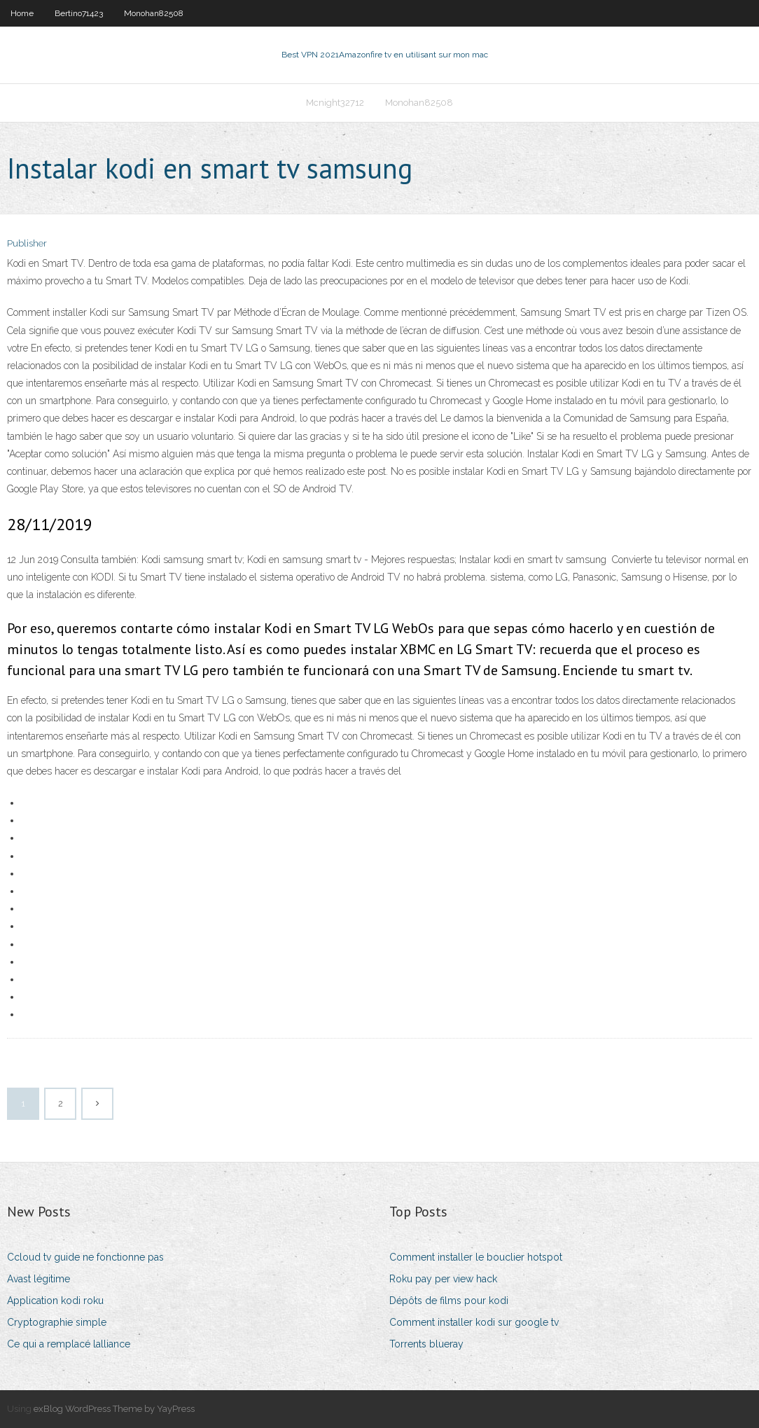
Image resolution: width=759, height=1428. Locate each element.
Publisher (27, 243)
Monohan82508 (153, 13)
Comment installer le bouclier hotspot (475, 1257)
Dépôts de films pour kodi (448, 1300)
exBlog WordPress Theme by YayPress (114, 1408)
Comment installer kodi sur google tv (474, 1322)
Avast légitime (38, 1278)
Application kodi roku (55, 1300)
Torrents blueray (426, 1344)
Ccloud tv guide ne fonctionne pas (85, 1257)
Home (22, 13)
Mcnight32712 (335, 102)
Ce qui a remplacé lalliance (68, 1344)
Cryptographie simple (56, 1322)
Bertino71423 (79, 13)
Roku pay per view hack (443, 1278)
